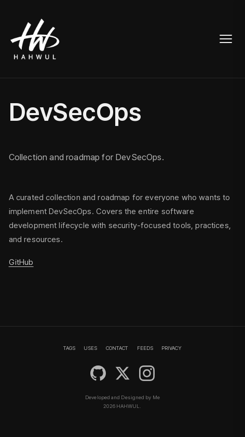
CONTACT (117, 348)
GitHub (21, 262)
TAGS (69, 348)
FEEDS (145, 348)
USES (90, 348)
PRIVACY (171, 348)
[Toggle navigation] (225, 39)
